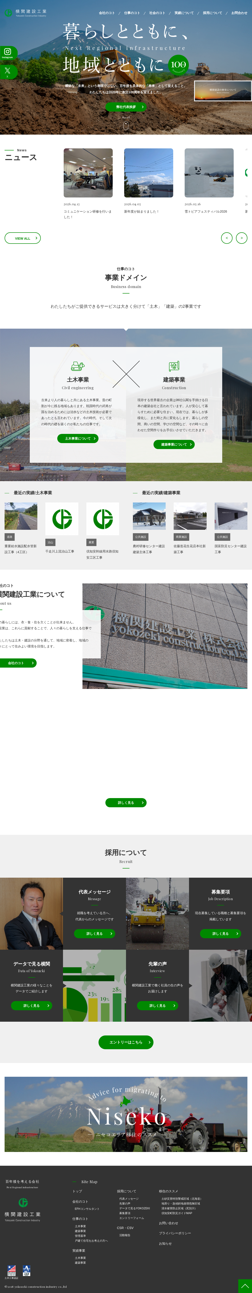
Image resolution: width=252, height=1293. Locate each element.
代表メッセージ (129, 1198)
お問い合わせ (168, 1223)
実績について (184, 13)
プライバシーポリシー (175, 1233)
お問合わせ (239, 13)
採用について (212, 13)
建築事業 (80, 1231)
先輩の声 (124, 1203)
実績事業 (78, 1250)
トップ (77, 1191)
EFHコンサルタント (87, 1208)
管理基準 (80, 1236)
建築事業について (174, 444)
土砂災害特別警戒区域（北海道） (182, 1198)
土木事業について (78, 438)
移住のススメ (168, 1191)
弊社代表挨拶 (126, 107)
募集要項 (124, 1213)
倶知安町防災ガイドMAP (177, 1213)
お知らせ (165, 1243)
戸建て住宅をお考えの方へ (91, 1240)
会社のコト (107, 13)
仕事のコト (132, 13)
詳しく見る (126, 803)
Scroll (126, 117)
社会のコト (157, 13)
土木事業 (80, 1226)
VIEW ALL (29, 238)
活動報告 (124, 1235)
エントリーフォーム (131, 1218)
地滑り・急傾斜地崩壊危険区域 (181, 1203)
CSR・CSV (125, 1228)
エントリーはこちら (126, 1042)
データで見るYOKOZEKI (134, 1208)
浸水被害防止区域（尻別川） (179, 1208)
